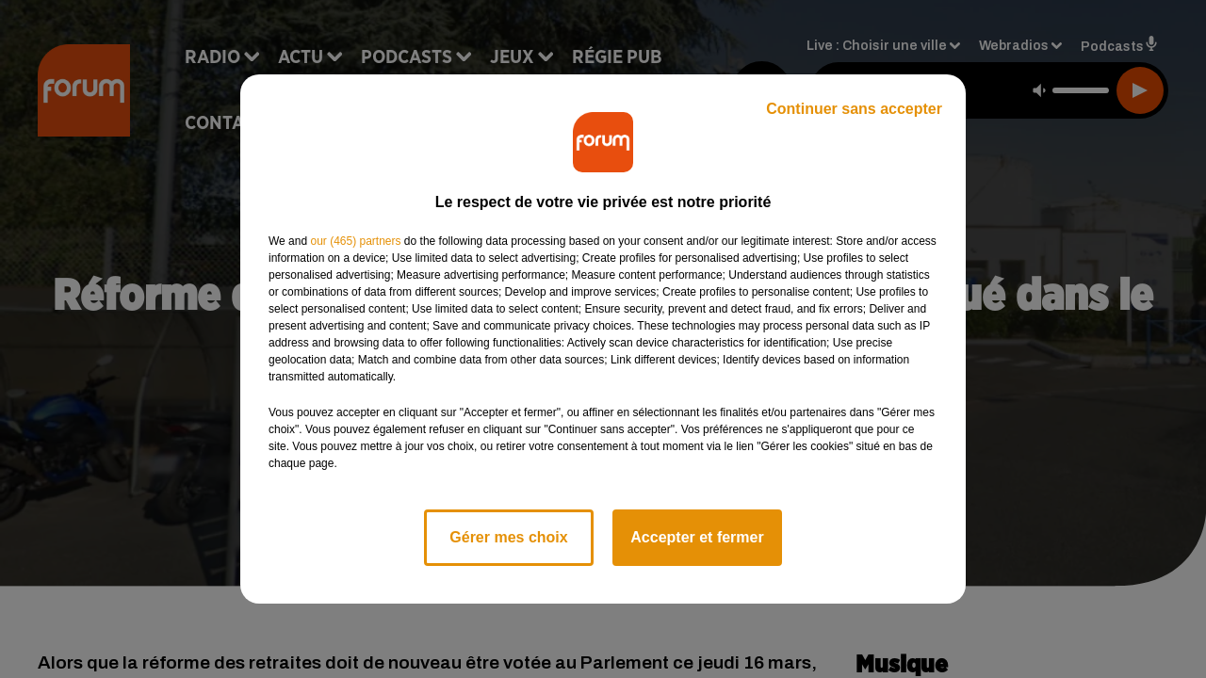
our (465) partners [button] (355, 241)
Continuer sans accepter (854, 109)
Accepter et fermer (696, 537)
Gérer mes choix (508, 537)
